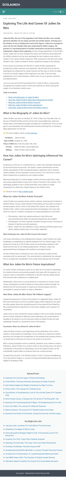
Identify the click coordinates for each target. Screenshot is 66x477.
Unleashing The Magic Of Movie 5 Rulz (20, 429)
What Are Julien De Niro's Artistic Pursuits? (24, 101)
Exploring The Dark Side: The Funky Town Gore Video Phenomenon (30, 443)
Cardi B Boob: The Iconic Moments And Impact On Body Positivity (30, 381)
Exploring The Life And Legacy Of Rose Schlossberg (25, 378)
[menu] (5, 9)
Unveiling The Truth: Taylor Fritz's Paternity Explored (25, 439)
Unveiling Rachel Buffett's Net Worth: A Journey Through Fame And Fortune (33, 450)
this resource (32, 131)
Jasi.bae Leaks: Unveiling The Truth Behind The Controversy (28, 425)
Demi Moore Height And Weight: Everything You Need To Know (29, 385)
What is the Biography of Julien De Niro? (23, 95)
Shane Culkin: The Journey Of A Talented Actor (23, 389)
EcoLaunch (12, 3)
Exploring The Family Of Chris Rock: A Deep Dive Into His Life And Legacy (33, 413)
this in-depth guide (26, 190)
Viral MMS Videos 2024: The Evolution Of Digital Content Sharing (30, 457)
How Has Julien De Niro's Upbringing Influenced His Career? (30, 98)
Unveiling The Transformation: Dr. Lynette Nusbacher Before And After (31, 454)
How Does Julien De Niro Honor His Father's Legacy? (28, 106)
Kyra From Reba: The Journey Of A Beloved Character (25, 406)
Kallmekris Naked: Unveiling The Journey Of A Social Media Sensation (31, 461)
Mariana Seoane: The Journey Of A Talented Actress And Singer (29, 410)
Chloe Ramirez (8, 31)
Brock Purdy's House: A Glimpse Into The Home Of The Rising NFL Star (32, 399)
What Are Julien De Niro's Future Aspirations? (25, 103)
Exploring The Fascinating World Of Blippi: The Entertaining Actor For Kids (33, 402)
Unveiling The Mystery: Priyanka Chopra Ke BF (22, 446)
